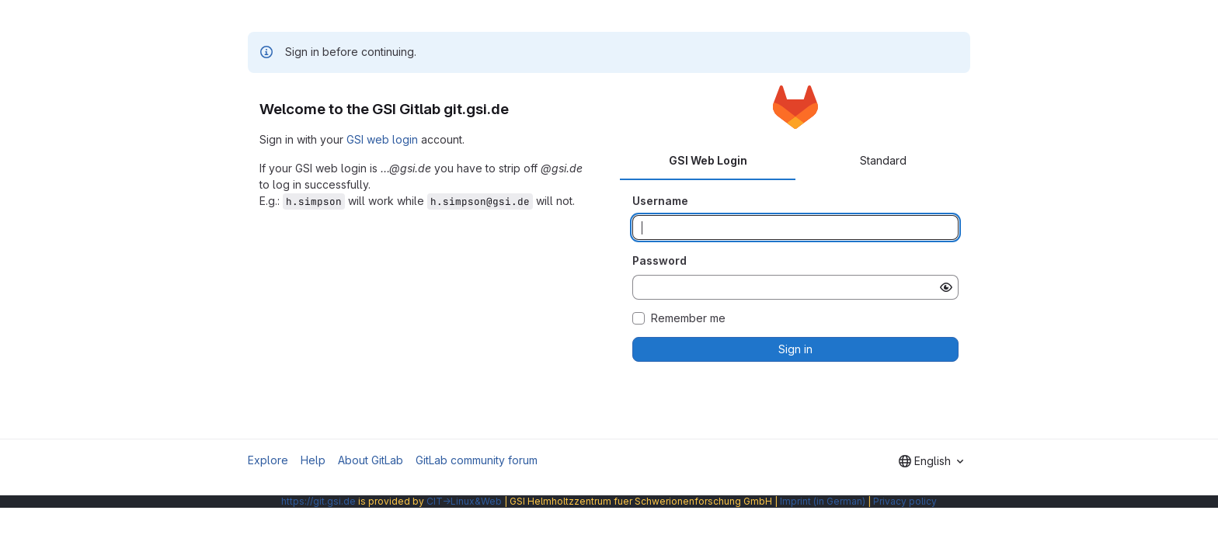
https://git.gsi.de (318, 501)
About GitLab (370, 460)
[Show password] (946, 287)
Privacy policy (905, 501)
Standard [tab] (883, 160)
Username (660, 200)
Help (313, 460)
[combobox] (931, 461)
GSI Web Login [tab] (708, 160)
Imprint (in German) (822, 501)
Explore (268, 460)
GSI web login (382, 139)
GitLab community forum (477, 460)
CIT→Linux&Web (464, 501)
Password (659, 260)
